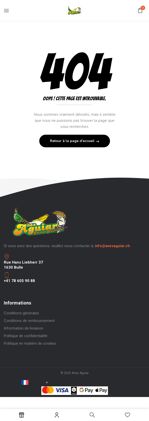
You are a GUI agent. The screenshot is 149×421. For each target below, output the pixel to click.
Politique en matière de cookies (30, 343)
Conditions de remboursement (29, 320)
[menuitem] (27, 382)
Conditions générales (21, 313)
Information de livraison (23, 328)
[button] (140, 10)
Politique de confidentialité (25, 336)
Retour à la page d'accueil (73, 140)
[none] (27, 382)
